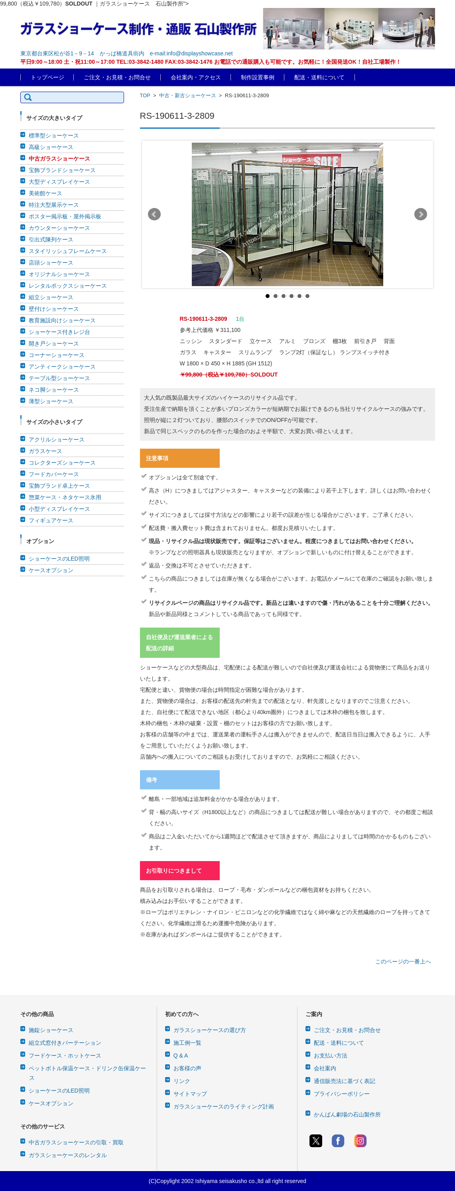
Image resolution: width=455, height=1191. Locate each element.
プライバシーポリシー (342, 1094)
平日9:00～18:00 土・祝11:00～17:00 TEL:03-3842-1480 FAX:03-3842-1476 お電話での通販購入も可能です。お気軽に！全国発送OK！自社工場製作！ (210, 62)
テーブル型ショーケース (59, 378)
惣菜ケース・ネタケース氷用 (65, 497)
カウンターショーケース (59, 228)
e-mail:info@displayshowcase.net (191, 53)
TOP (145, 95)
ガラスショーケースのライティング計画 (223, 1106)
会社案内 (325, 1068)
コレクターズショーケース (62, 462)
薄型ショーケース (51, 401)
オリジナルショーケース (59, 274)
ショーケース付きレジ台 (59, 332)
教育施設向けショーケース (62, 320)
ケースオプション (51, 570)
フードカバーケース (54, 474)
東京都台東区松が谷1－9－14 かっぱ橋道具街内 (82, 53)
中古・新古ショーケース (187, 95)
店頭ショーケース (51, 262)
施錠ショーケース (51, 1030)
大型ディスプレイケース (59, 182)
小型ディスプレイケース (59, 509)
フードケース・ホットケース (65, 1055)
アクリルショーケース (57, 439)
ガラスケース (45, 451)
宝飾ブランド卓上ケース (59, 486)
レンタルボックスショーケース (68, 286)
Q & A (180, 1055)
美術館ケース (45, 193)
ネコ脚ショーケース (54, 390)
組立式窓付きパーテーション (65, 1043)
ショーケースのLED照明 (59, 558)
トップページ (47, 77)
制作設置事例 (257, 77)
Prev (154, 214)
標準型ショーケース (54, 135)
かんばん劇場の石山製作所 (347, 1114)
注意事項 (157, 458)
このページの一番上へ (403, 961)
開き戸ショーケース (54, 343)
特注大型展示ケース (54, 205)
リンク (181, 1081)
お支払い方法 (330, 1055)
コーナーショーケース (57, 355)
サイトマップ (190, 1094)
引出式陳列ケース (51, 239)
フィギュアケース (51, 520)
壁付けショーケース (54, 309)
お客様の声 (187, 1068)
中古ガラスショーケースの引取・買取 (76, 1142)
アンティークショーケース (62, 366)
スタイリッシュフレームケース (68, 251)
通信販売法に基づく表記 (344, 1081)
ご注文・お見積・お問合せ (117, 77)
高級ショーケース (51, 147)
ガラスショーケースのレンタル (68, 1155)
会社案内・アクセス (196, 77)
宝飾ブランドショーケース (62, 170)
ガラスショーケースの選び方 (209, 1030)
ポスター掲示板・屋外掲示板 (65, 216)
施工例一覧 (187, 1043)
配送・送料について (319, 77)
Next (420, 214)
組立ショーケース (51, 297)
